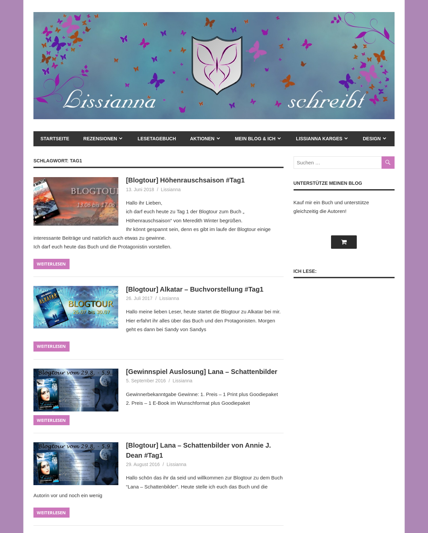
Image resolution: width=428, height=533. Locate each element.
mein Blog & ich (255, 138)
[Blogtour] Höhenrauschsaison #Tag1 (185, 180)
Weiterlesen (51, 264)
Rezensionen (100, 138)
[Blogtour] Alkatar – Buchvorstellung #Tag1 (194, 289)
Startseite (54, 138)
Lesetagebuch (156, 138)
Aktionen (202, 138)
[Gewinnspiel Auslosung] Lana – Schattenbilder (202, 371)
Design (372, 138)
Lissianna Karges (319, 138)
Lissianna (171, 189)
